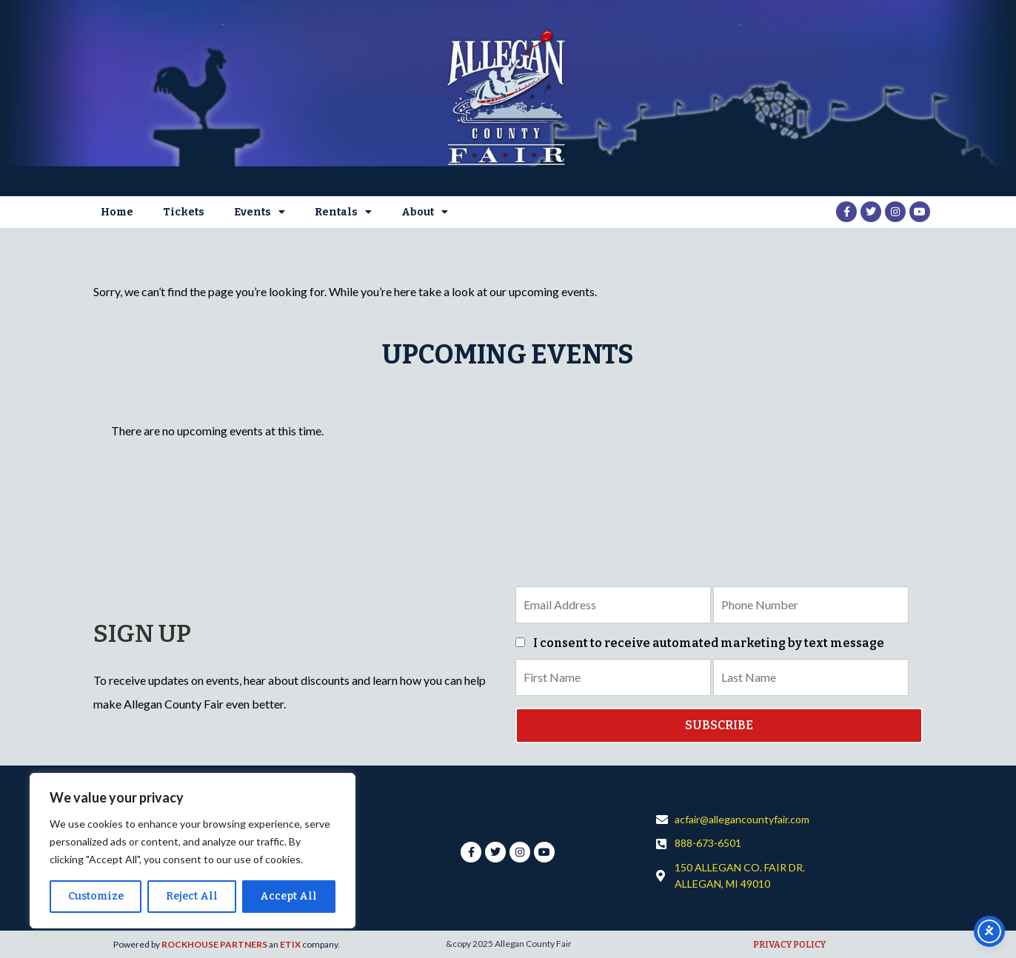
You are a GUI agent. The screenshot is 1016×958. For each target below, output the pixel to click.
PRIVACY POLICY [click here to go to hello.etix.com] (789, 944)
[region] (192, 850)
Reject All (192, 896)
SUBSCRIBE (719, 725)
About (424, 211)
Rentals (343, 211)
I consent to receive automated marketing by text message (699, 643)
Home (117, 212)
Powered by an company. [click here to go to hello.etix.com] (226, 944)
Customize (96, 896)
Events (259, 211)
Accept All (288, 896)
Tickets (183, 212)
